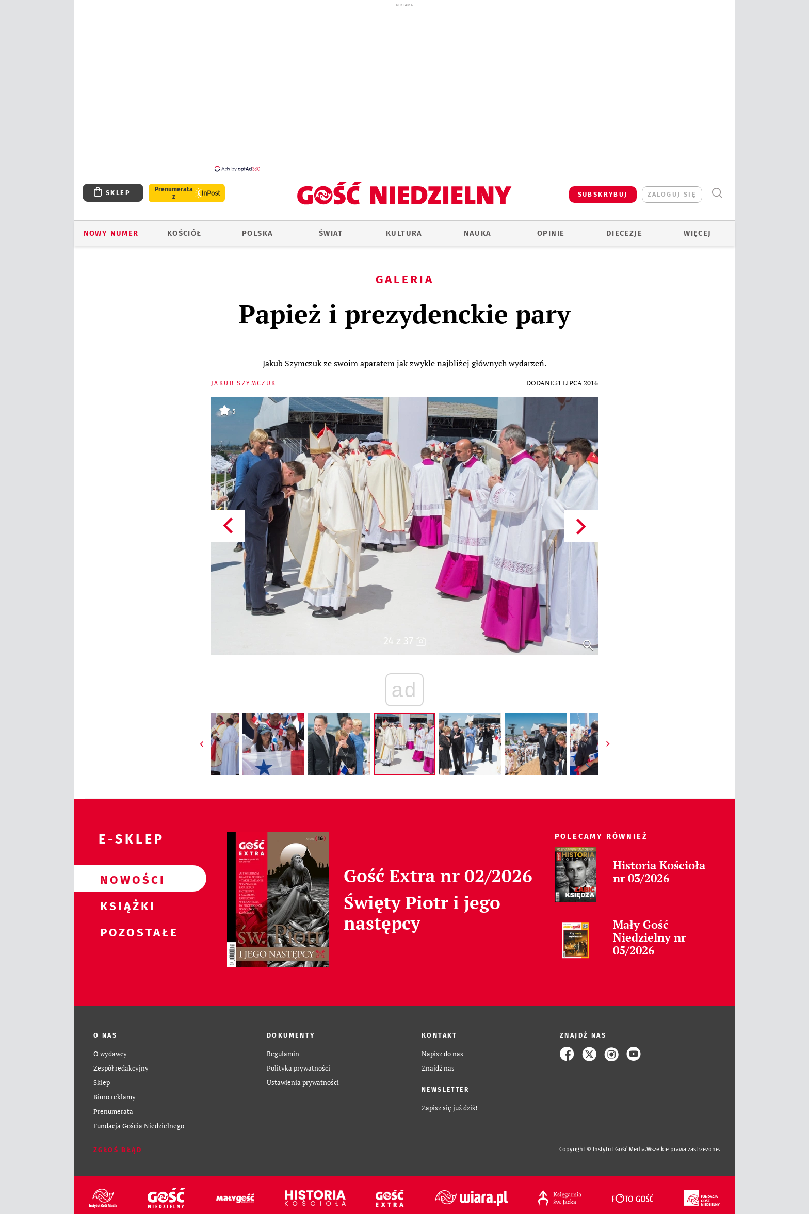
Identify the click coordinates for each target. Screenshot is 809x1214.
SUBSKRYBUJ (603, 188)
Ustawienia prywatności (303, 1077)
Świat (331, 227)
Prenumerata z (174, 187)
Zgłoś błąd (117, 1144)
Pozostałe (124, 925)
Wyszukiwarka (716, 187)
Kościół (184, 227)
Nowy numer (111, 227)
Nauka (478, 227)
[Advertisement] (404, 86)
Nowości (124, 873)
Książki (124, 899)
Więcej (697, 227)
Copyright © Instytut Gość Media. (602, 1143)
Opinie (550, 227)
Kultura (404, 227)
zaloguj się (672, 188)
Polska (257, 227)
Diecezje (624, 227)
